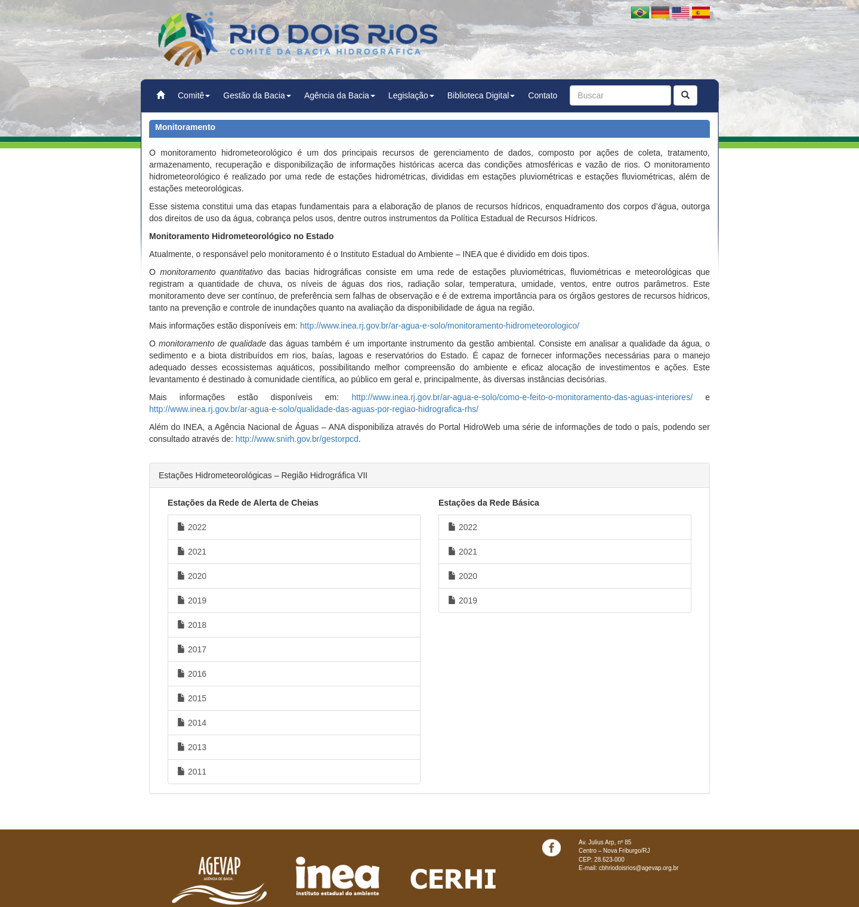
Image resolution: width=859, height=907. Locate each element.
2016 (191, 674)
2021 (191, 551)
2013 (191, 747)
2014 (191, 723)
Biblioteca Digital (481, 95)
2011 (191, 771)
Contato (542, 95)
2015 (191, 698)
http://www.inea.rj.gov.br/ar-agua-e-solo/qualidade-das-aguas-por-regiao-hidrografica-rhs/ (313, 409)
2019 (191, 600)
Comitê (194, 95)
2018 (191, 625)
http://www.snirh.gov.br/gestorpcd (297, 439)
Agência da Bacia (339, 95)
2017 (191, 649)
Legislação (411, 95)
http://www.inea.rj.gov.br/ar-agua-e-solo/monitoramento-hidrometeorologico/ (439, 325)
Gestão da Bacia (257, 95)
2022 (191, 527)
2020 (191, 576)
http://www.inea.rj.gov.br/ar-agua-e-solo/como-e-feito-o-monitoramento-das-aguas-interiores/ (522, 397)
